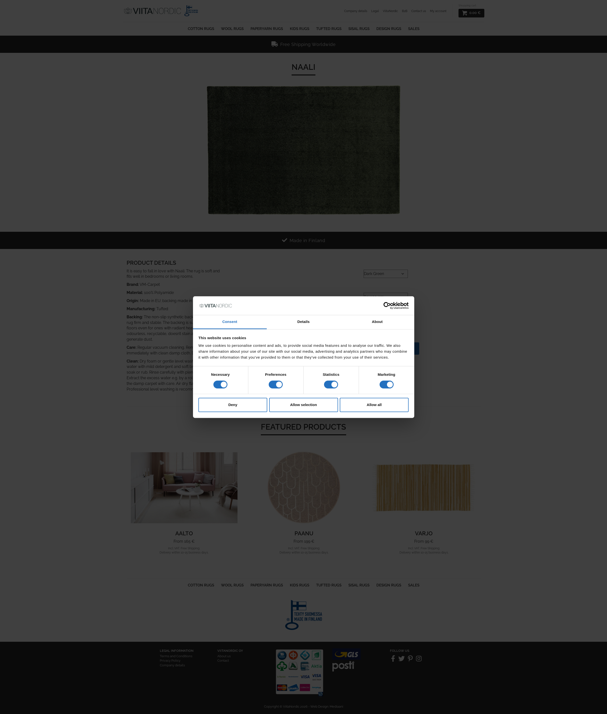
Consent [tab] (229, 322)
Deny (232, 405)
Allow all (374, 405)
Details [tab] (303, 322)
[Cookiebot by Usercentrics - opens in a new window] (387, 305)
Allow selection (303, 405)
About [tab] (377, 322)
